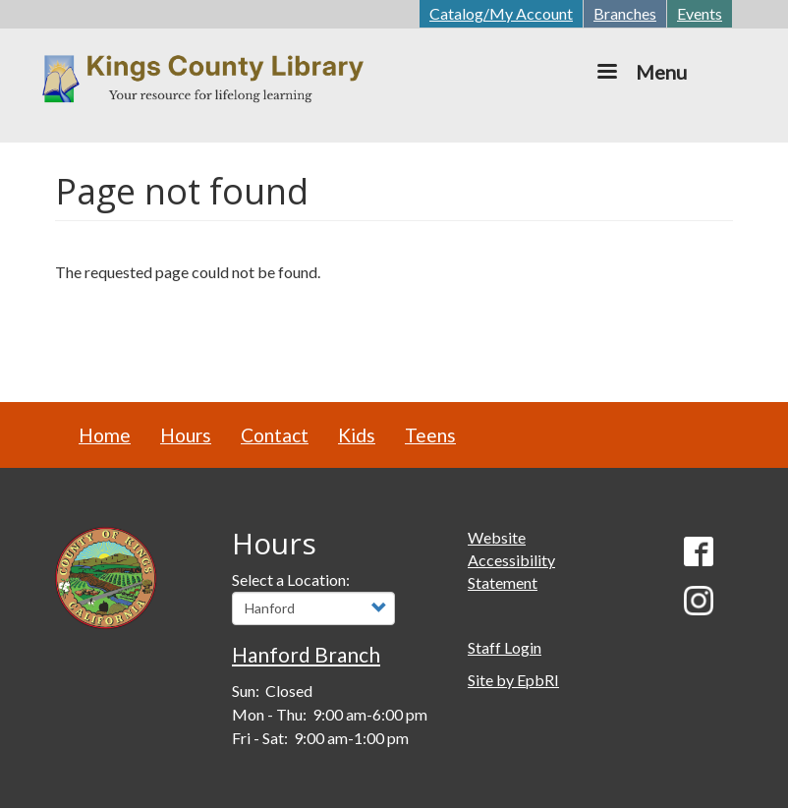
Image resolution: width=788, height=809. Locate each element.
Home (105, 435)
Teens (430, 435)
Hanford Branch (306, 654)
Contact (275, 435)
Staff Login (504, 647)
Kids (356, 435)
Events (699, 13)
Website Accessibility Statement (511, 560)
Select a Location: (291, 579)
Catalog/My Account (501, 13)
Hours (185, 435)
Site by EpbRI (513, 679)
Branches (624, 13)
